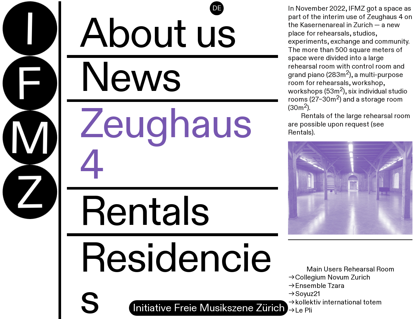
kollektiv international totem (338, 302)
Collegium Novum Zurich (332, 277)
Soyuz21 (307, 294)
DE (216, 8)
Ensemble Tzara (319, 286)
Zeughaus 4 (165, 145)
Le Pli (303, 310)
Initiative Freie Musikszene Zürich (210, 308)
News (130, 78)
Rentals (144, 212)
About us (158, 34)
